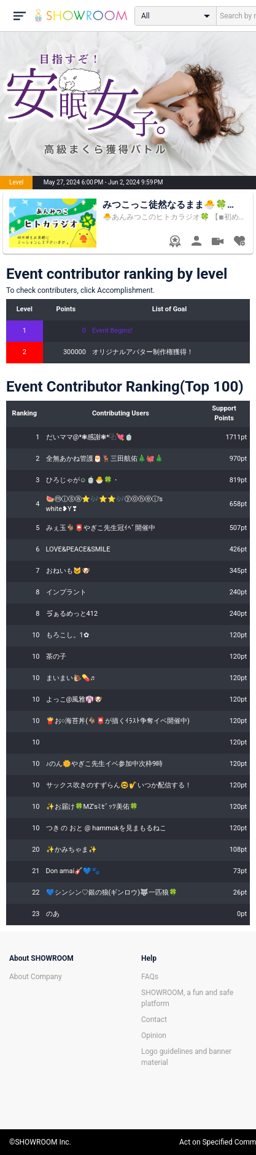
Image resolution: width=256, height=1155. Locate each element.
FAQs (149, 976)
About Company (35, 976)
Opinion (153, 1035)
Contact (154, 1019)
